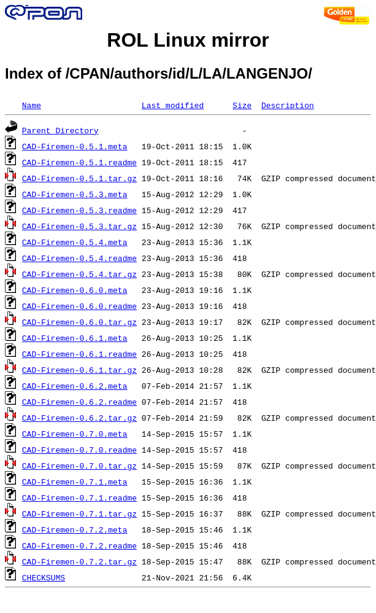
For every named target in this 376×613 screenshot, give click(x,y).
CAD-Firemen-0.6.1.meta (75, 337)
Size (241, 105)
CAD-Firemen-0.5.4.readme (79, 258)
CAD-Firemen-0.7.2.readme (79, 545)
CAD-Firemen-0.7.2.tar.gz (79, 561)
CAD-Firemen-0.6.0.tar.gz (79, 321)
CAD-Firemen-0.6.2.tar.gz (79, 417)
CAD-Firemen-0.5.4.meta (75, 242)
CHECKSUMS (43, 577)
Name (31, 105)
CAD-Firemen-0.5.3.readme (79, 210)
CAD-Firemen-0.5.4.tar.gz (79, 273)
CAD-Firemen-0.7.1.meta (75, 481)
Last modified (173, 105)
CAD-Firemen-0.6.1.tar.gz (79, 369)
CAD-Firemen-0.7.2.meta (75, 529)
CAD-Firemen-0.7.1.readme (79, 497)
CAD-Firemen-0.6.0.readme (79, 305)
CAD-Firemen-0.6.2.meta (75, 385)
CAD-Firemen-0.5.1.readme (79, 162)
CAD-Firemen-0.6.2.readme (79, 401)
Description (287, 105)
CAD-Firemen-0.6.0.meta (75, 289)
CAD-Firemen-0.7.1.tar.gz (79, 513)
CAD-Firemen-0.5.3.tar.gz (79, 226)
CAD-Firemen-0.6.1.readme (79, 353)
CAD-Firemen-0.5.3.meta (75, 194)
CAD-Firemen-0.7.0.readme (79, 449)
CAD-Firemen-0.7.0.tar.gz (79, 465)
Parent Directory (60, 130)
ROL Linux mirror (188, 40)
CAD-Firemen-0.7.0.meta (75, 433)
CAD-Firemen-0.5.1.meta (75, 146)
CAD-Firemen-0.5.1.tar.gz (79, 178)
